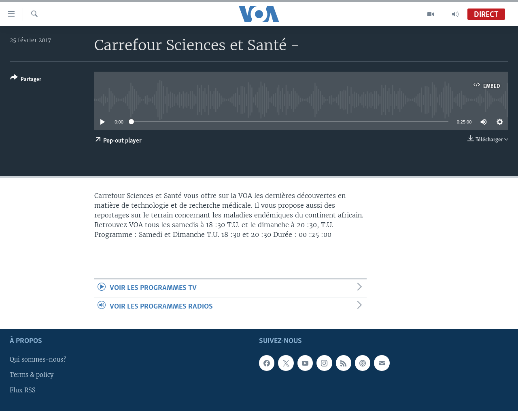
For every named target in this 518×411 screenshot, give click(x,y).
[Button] (25, 80)
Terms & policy (31, 375)
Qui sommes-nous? (38, 359)
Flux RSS (23, 390)
